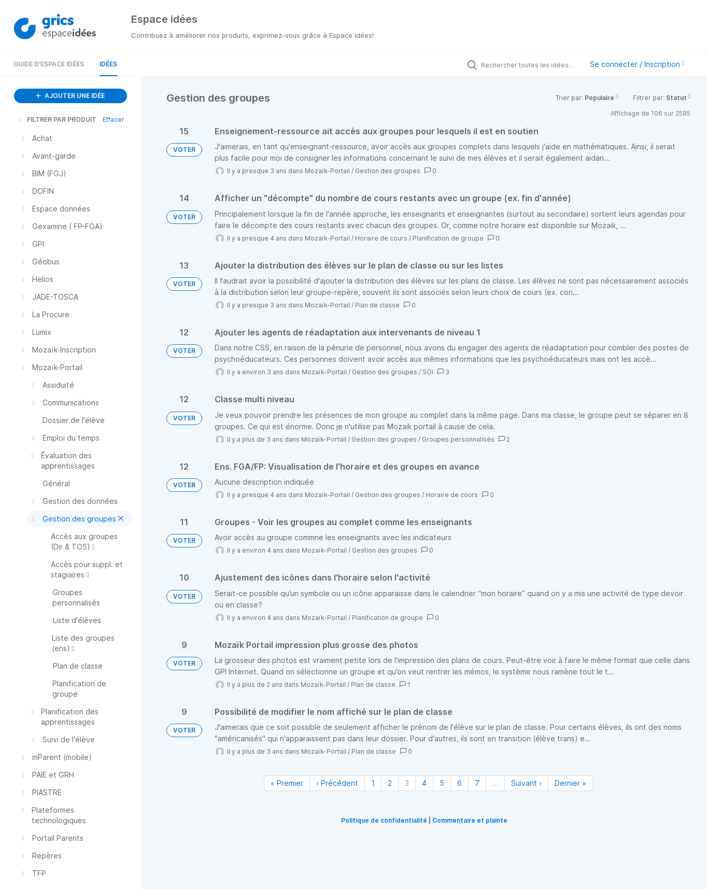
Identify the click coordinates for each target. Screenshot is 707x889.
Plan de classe (377, 305)
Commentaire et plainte (469, 820)
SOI (427, 372)
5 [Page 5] (442, 783)
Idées (108, 64)
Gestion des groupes (387, 171)
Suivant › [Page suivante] (526, 783)
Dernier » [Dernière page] (570, 783)
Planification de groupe (448, 238)
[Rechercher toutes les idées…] (529, 65)
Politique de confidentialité (384, 820)
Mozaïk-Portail (327, 171)
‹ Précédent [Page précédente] (337, 783)
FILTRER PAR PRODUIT (56, 119)
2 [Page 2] (390, 783)
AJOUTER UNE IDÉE (70, 96)
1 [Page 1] (373, 783)
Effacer (113, 119)
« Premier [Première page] (287, 783)
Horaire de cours (381, 238)
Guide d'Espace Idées (48, 64)
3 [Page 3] (407, 783)
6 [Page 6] (459, 783)
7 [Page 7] (477, 783)
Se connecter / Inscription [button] (637, 64)
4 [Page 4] (424, 783)
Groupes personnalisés (458, 439)
